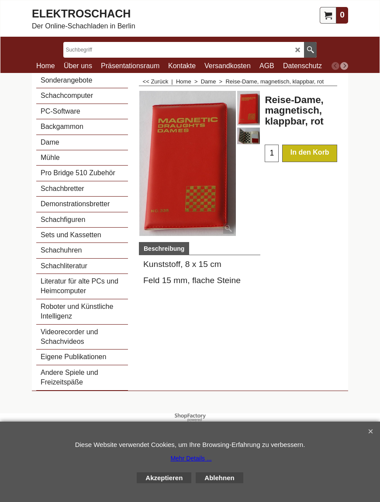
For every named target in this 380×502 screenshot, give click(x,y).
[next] (344, 66)
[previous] (335, 66)
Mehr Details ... (190, 458)
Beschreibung (164, 248)
